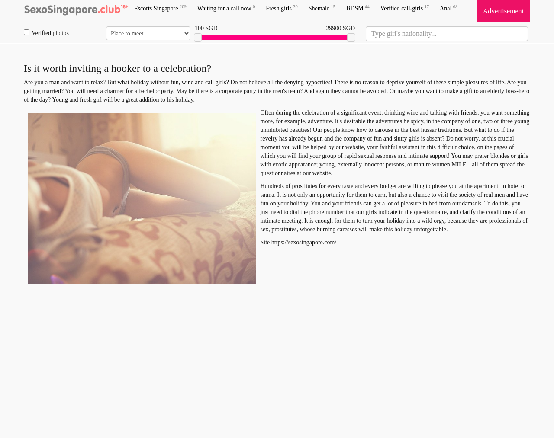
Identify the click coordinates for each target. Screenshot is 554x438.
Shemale (322, 8)
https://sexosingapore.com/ (303, 242)
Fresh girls (282, 8)
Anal (448, 8)
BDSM (358, 8)
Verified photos (46, 32)
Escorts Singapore (160, 8)
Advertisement (503, 11)
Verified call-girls (404, 8)
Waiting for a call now (226, 8)
